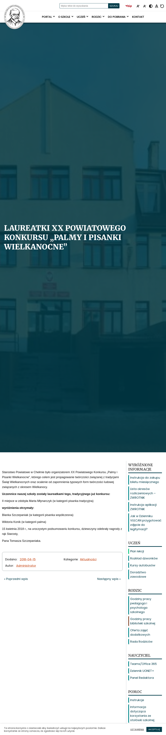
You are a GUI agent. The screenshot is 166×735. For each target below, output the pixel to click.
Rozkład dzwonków (144, 558)
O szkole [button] (66, 17)
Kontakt (138, 17)
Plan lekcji (137, 551)
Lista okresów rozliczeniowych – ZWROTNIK (143, 493)
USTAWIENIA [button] (137, 729)
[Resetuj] (162, 6)
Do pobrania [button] (118, 17)
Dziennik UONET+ (142, 671)
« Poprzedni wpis (16, 579)
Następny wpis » (109, 579)
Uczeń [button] (83, 17)
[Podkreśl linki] (156, 6)
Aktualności (88, 559)
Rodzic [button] (98, 17)
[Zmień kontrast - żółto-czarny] (150, 6)
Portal (49, 17)
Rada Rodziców (141, 642)
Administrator (26, 566)
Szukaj (113, 6)
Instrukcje (137, 700)
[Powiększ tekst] (138, 6)
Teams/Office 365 (143, 664)
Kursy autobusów (142, 565)
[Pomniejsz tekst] (144, 6)
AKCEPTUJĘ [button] (154, 729)
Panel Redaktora (142, 678)
